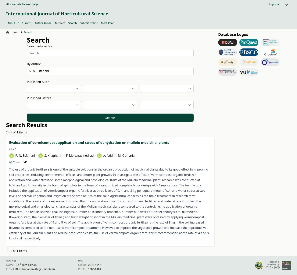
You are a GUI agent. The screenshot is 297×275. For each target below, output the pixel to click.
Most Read (107, 23)
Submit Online (89, 23)
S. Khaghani (52, 155)
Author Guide (43, 23)
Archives (60, 23)
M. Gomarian (127, 155)
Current (26, 23)
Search (72, 23)
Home (12, 32)
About (13, 23)
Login (285, 4)
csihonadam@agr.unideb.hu (37, 269)
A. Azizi (108, 155)
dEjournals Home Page (22, 4)
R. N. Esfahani (25, 155)
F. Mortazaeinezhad (80, 155)
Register (274, 4)
